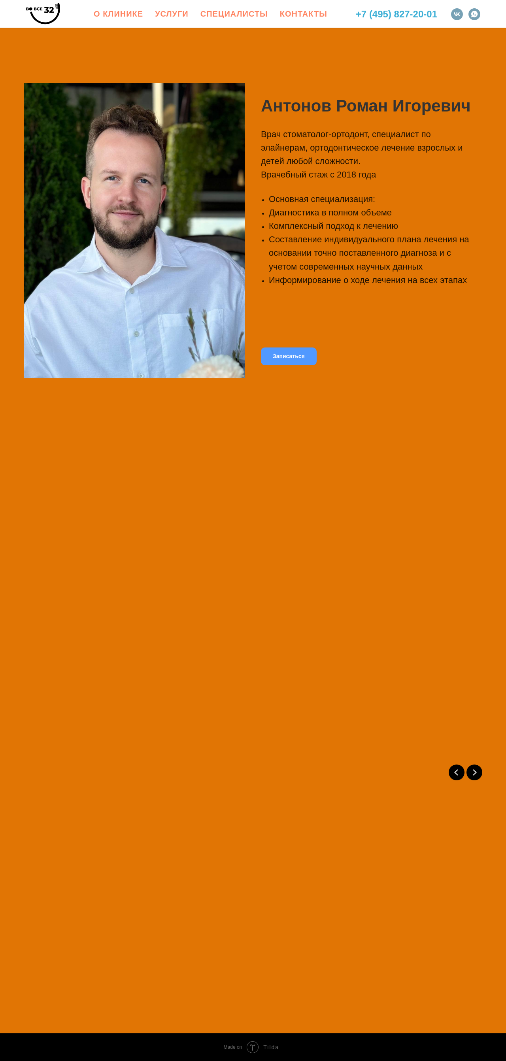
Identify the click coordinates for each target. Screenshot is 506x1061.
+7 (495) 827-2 (387, 14)
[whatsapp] (474, 14)
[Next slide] (474, 772)
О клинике (118, 13)
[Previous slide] (456, 772)
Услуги (172, 13)
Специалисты (234, 13)
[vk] (457, 14)
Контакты (303, 13)
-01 (430, 14)
